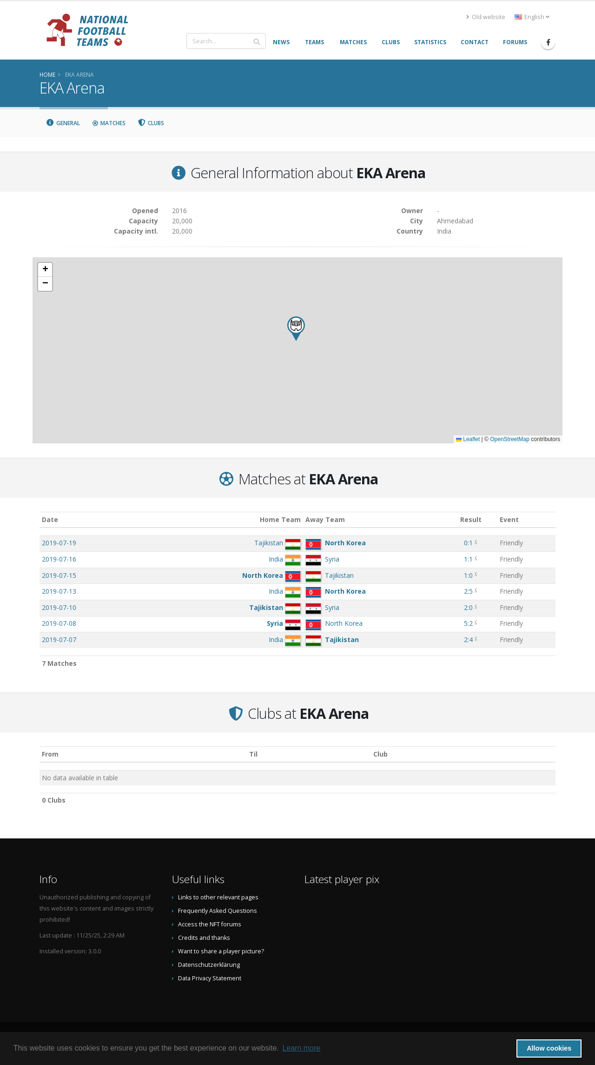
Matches (109, 123)
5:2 (468, 623)
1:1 (468, 559)
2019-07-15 (59, 575)
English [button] (532, 17)
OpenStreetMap (509, 439)
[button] (296, 329)
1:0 (468, 575)
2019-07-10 (59, 607)
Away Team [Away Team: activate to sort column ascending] (325, 519)
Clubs (151, 123)
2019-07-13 (59, 591)
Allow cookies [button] (549, 1048)
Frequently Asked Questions (217, 911)
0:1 (468, 542)
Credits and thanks (204, 938)
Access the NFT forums (209, 924)
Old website (485, 17)
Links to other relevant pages (218, 897)
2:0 (468, 607)
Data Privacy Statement (209, 978)
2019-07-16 (59, 559)
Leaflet (468, 439)
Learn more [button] (301, 1048)
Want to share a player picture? (221, 951)
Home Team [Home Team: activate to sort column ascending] (280, 519)
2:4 (468, 639)
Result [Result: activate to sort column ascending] (471, 519)
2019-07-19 (59, 542)
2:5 (468, 591)
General (63, 123)
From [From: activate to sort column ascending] (50, 754)
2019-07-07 (59, 639)
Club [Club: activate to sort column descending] (380, 754)
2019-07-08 (59, 623)
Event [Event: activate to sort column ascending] (509, 519)
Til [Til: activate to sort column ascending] (253, 754)
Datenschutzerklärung (209, 965)
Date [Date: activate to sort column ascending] (50, 519)
